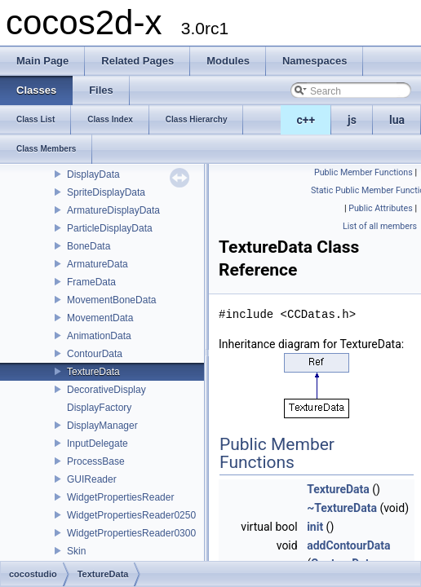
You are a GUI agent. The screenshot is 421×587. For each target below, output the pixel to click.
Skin (76, 551)
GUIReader (92, 479)
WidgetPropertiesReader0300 (131, 533)
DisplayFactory (99, 407)
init (315, 526)
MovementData (100, 318)
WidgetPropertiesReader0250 (131, 515)
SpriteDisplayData (106, 192)
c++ (306, 119)
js (352, 119)
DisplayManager (102, 425)
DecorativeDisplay (106, 389)
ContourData (94, 354)
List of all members (380, 226)
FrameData (91, 282)
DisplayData (93, 174)
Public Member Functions (363, 172)
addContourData (348, 545)
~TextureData (342, 507)
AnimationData (99, 336)
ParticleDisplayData (110, 228)
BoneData (88, 246)
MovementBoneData (111, 300)
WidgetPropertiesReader (120, 497)
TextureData (93, 371)
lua (397, 119)
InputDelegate (97, 443)
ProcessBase (96, 461)
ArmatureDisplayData (113, 210)
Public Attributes (380, 208)
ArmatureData (97, 264)
